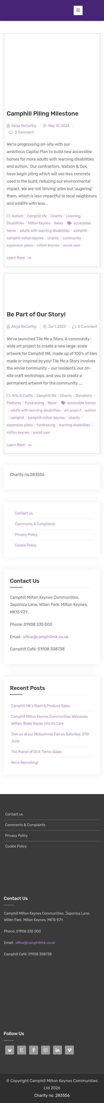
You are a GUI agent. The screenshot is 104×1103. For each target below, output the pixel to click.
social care (71, 245)
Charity (56, 216)
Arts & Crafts (22, 396)
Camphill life (37, 216)
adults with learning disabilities (45, 231)
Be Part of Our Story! (36, 314)
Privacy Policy (26, 535)
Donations (84, 396)
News (58, 223)
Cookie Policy (25, 545)
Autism (17, 216)
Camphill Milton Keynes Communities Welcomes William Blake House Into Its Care (49, 720)
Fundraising (34, 403)
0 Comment (24, 132)
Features (14, 403)
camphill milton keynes (25, 238)
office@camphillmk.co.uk (45, 637)
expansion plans (20, 245)
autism (90, 410)
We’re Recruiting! (24, 763)
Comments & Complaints (35, 524)
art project (72, 410)
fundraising (46, 425)
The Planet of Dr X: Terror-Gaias (36, 752)
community (72, 238)
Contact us (24, 513)
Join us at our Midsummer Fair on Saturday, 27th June (50, 737)
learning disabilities (74, 425)
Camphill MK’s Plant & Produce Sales (40, 706)
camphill (80, 231)
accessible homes (81, 403)
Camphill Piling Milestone (42, 113)
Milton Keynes (39, 223)
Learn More (19, 258)
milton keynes (48, 245)
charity (53, 238)
